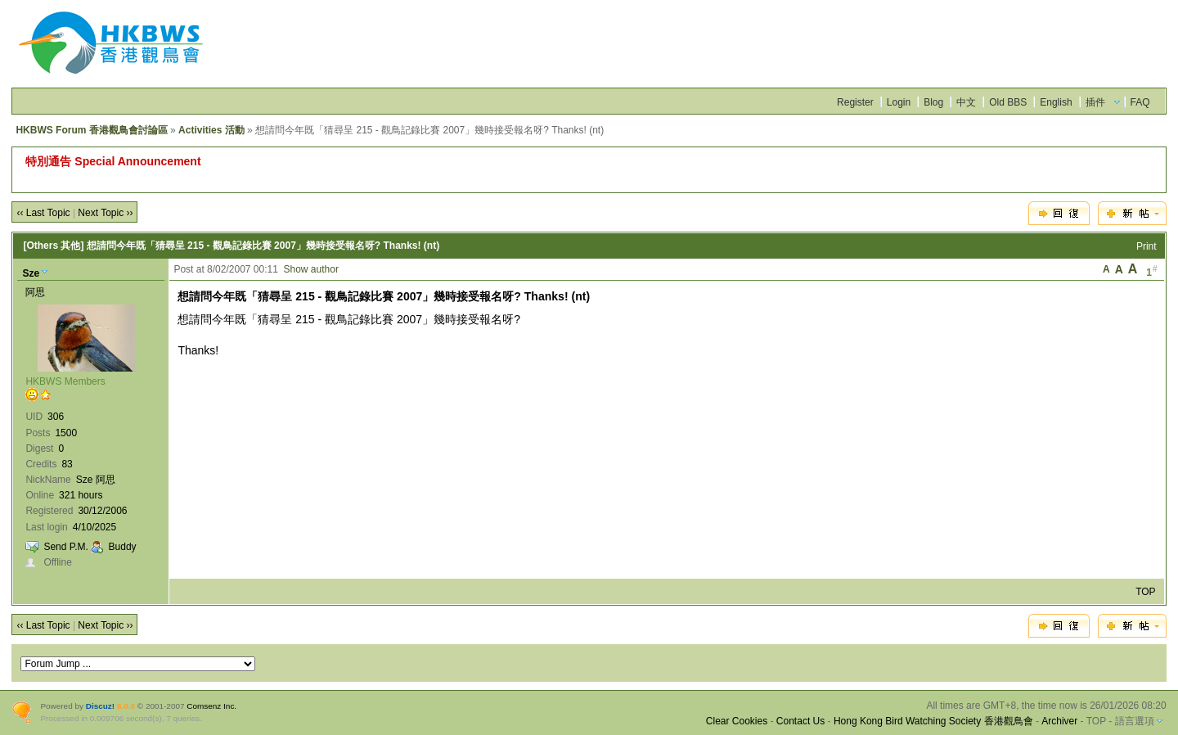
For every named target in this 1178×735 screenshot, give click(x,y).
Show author (311, 269)
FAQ (1140, 102)
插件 (1095, 102)
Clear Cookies (736, 721)
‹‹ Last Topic (43, 213)
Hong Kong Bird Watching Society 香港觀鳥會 (933, 721)
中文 (966, 102)
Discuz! (100, 705)
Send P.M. (65, 546)
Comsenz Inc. (211, 705)
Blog (933, 102)
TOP (1145, 591)
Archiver (1059, 721)
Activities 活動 (211, 130)
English (1056, 102)
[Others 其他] (53, 245)
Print (1146, 246)
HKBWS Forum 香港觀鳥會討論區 (91, 130)
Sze (30, 273)
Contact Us (800, 721)
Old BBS (1008, 102)
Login (898, 102)
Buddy (123, 546)
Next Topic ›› (105, 213)
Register (855, 102)
